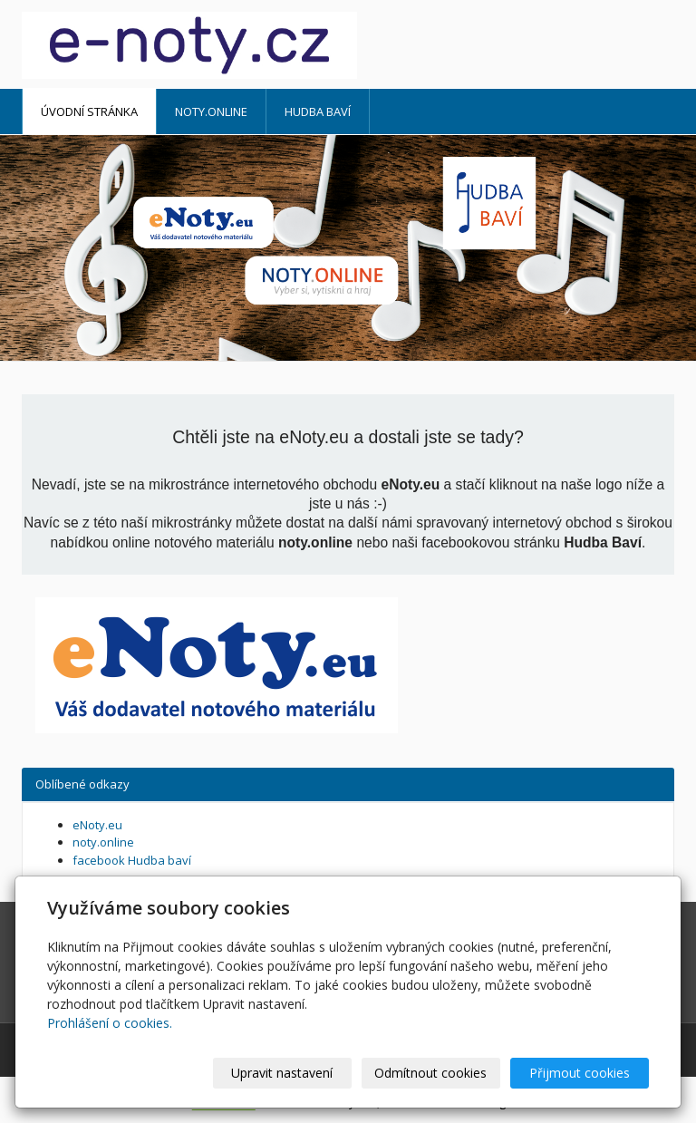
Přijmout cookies (579, 1072)
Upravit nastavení (282, 1072)
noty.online (211, 111)
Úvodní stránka (89, 111)
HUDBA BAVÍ (318, 111)
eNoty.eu (97, 825)
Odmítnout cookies (430, 1072)
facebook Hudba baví (131, 860)
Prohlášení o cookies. (109, 1022)
